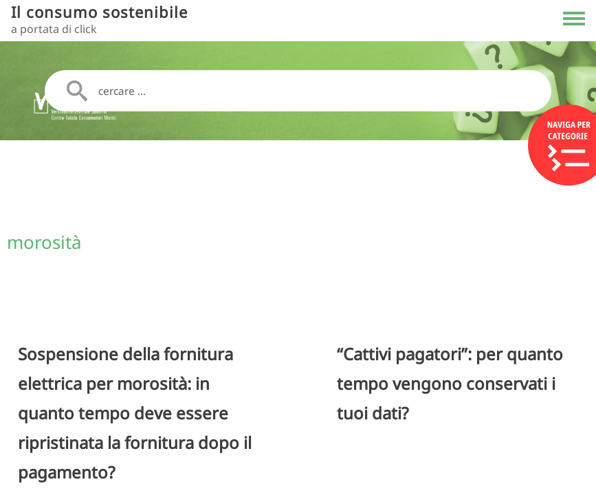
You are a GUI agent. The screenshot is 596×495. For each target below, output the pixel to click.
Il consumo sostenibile (99, 12)
